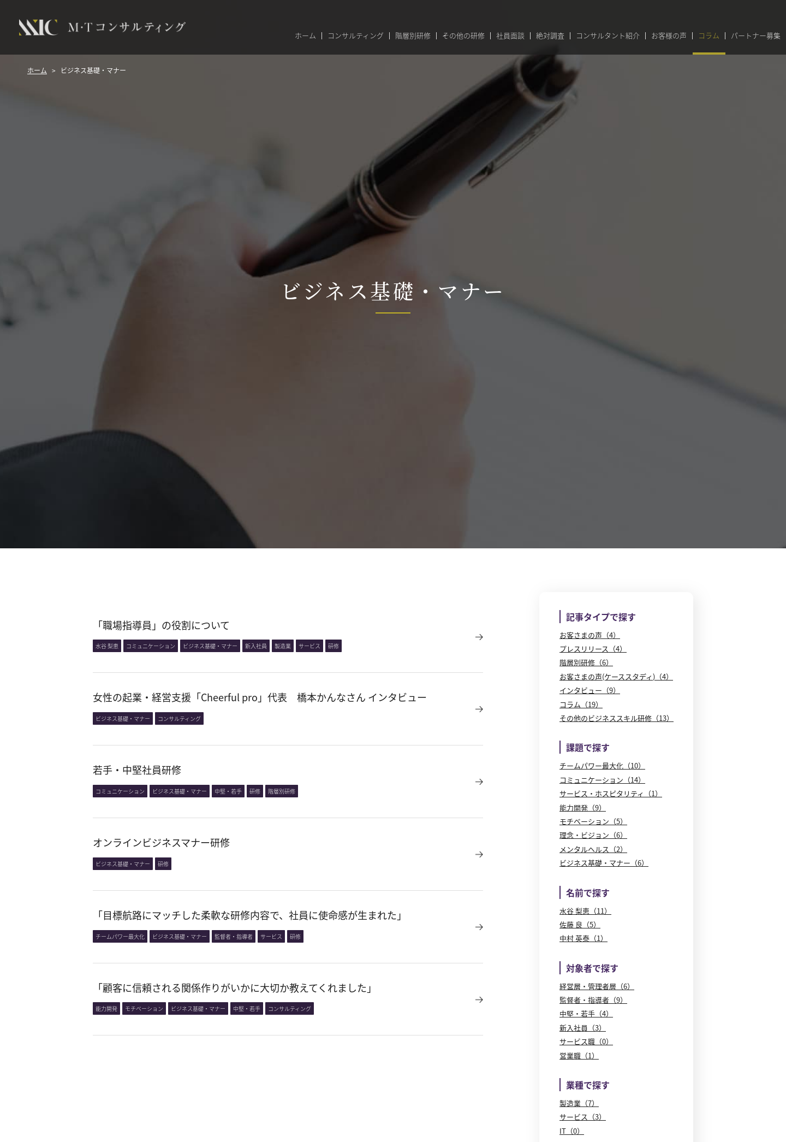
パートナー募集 (756, 35)
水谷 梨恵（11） (585, 911)
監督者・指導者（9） (593, 1000)
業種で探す (588, 1084)
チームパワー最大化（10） (602, 765)
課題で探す (588, 747)
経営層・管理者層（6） (596, 986)
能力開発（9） (582, 807)
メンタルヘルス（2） (593, 849)
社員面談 (510, 35)
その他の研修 (463, 35)
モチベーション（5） (593, 821)
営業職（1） (579, 1055)
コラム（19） (581, 704)
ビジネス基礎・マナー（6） (603, 862)
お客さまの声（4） (589, 635)
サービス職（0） (586, 1041)
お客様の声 (669, 35)
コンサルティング (355, 35)
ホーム (305, 35)
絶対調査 (550, 35)
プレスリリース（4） (593, 648)
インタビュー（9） (589, 690)
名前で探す (588, 892)
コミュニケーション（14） (602, 779)
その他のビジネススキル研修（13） (616, 718)
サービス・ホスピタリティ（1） (610, 793)
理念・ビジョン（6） (593, 835)
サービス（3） (582, 1116)
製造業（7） (579, 1103)
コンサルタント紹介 (608, 35)
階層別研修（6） (586, 662)
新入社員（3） (582, 1027)
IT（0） (571, 1131)
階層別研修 (413, 35)
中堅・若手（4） (586, 1013)
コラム (708, 35)
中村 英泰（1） (583, 938)
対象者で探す (592, 967)
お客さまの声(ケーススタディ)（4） (616, 676)
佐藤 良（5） (579, 924)
